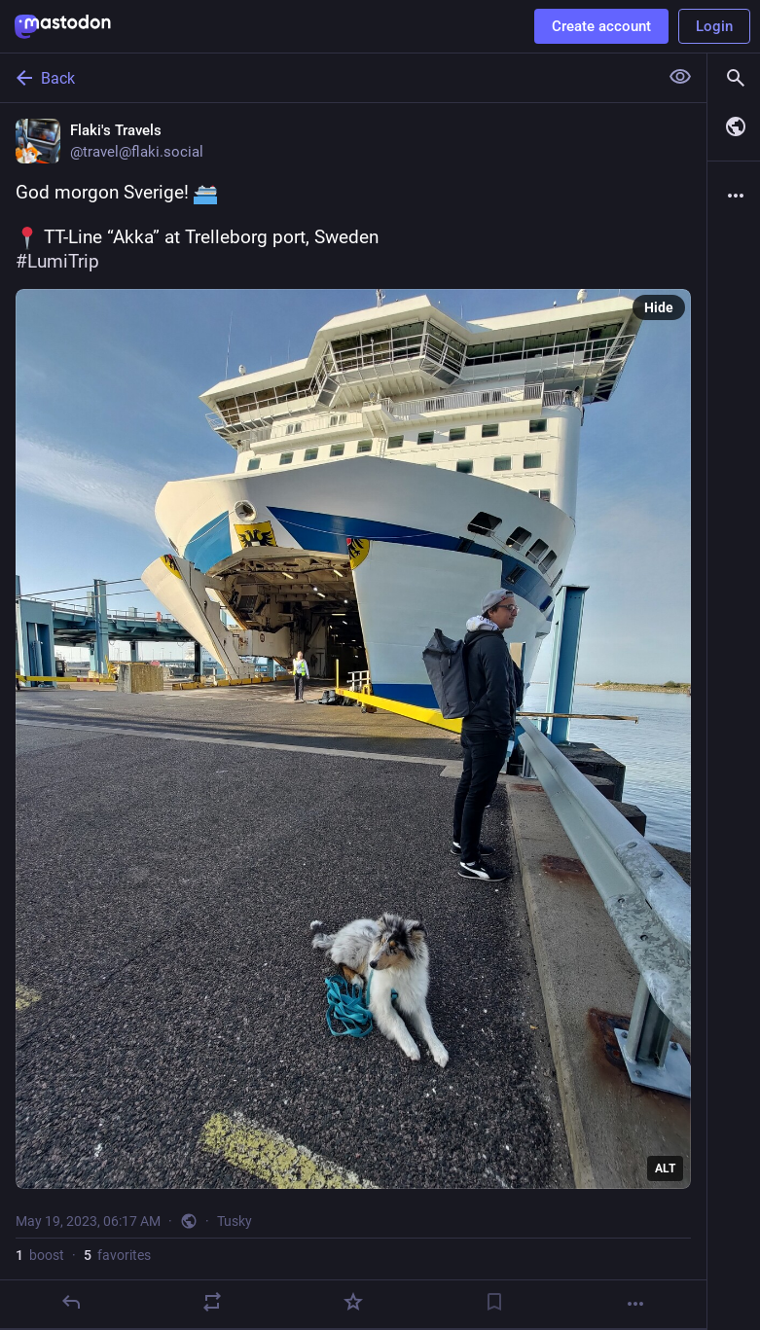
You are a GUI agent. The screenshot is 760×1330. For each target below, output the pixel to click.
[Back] (327, 78)
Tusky (234, 1221)
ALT (665, 1168)
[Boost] (212, 1301)
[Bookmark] (494, 1301)
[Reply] (71, 1301)
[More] (635, 1303)
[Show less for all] (680, 77)
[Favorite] (353, 1301)
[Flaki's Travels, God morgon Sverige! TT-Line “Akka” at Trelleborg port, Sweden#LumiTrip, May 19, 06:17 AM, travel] (353, 716)
